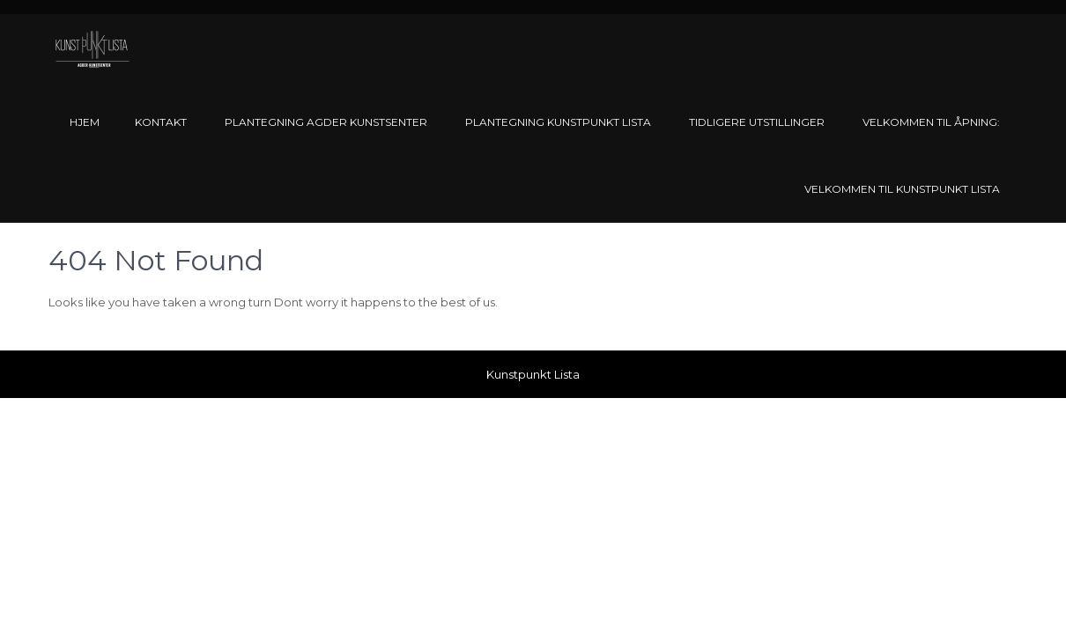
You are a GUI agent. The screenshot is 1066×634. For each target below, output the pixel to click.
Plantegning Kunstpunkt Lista (558, 122)
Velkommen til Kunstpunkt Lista (902, 188)
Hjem (85, 122)
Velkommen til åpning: (931, 122)
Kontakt (161, 122)
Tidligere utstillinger (757, 122)
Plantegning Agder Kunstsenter (326, 122)
